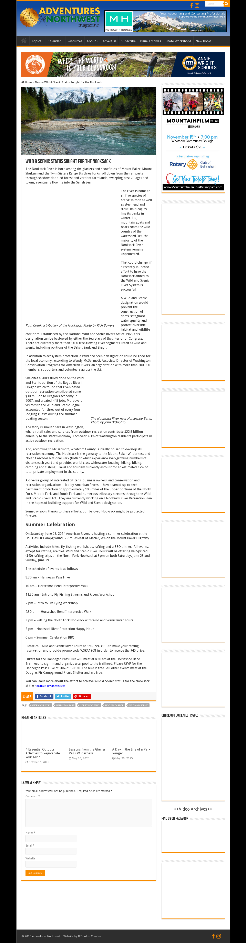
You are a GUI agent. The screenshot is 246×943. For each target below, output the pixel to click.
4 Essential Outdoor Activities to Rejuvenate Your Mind (42, 753)
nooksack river (114, 705)
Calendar (54, 41)
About (91, 41)
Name (30, 832)
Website (30, 858)
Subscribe (128, 41)
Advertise (109, 41)
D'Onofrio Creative (89, 936)
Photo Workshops (178, 41)
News (38, 82)
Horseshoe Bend (90, 705)
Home (24, 40)
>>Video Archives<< (193, 809)
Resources (75, 41)
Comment (32, 796)
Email (29, 845)
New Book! (203, 41)
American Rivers (41, 705)
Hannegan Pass (65, 705)
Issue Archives (150, 41)
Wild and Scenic (138, 705)
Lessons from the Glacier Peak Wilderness (87, 751)
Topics (36, 41)
